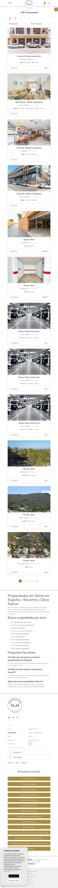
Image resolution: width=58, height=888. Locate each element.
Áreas (30, 736)
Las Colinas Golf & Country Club (29, 871)
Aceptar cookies (14, 876)
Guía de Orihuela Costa (29, 806)
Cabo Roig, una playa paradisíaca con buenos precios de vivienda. (29, 843)
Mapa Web (36, 862)
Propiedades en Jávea (29, 822)
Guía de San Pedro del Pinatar (29, 795)
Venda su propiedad (35, 733)
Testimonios (12, 740)
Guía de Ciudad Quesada (29, 784)
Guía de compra (33, 740)
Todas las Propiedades (22, 634)
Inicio (9, 729)
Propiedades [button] (12, 733)
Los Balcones (29, 874)
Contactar (11, 744)
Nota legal (37, 860)
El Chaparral (29, 879)
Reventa (20, 622)
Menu (10, 3)
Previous (9, 41)
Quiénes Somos (33, 729)
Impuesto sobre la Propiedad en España (29, 816)
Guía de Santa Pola (29, 779)
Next (48, 41)
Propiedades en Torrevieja (29, 811)
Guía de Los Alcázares (29, 789)
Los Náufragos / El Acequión (29, 876)
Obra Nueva (27, 622)
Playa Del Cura (29, 884)
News (9, 736)
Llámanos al (15, 752)
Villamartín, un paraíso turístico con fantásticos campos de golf (29, 833)
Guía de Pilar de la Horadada (29, 800)
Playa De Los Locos (29, 827)
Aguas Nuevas (29, 881)
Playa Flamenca (29, 849)
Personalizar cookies (14, 880)
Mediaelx (31, 864)
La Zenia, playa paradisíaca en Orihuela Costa (29, 838)
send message (15, 757)
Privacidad (27, 862)
